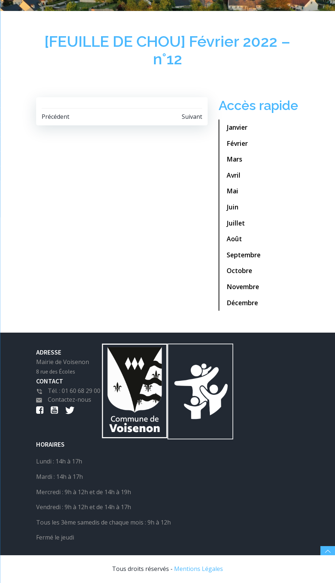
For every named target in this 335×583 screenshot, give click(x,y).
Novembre (243, 286)
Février (237, 143)
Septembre (244, 254)
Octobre (239, 270)
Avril (233, 175)
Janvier (237, 127)
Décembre (242, 302)
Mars (234, 159)
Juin (232, 206)
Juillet (236, 223)
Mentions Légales (198, 569)
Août (234, 238)
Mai (232, 190)
